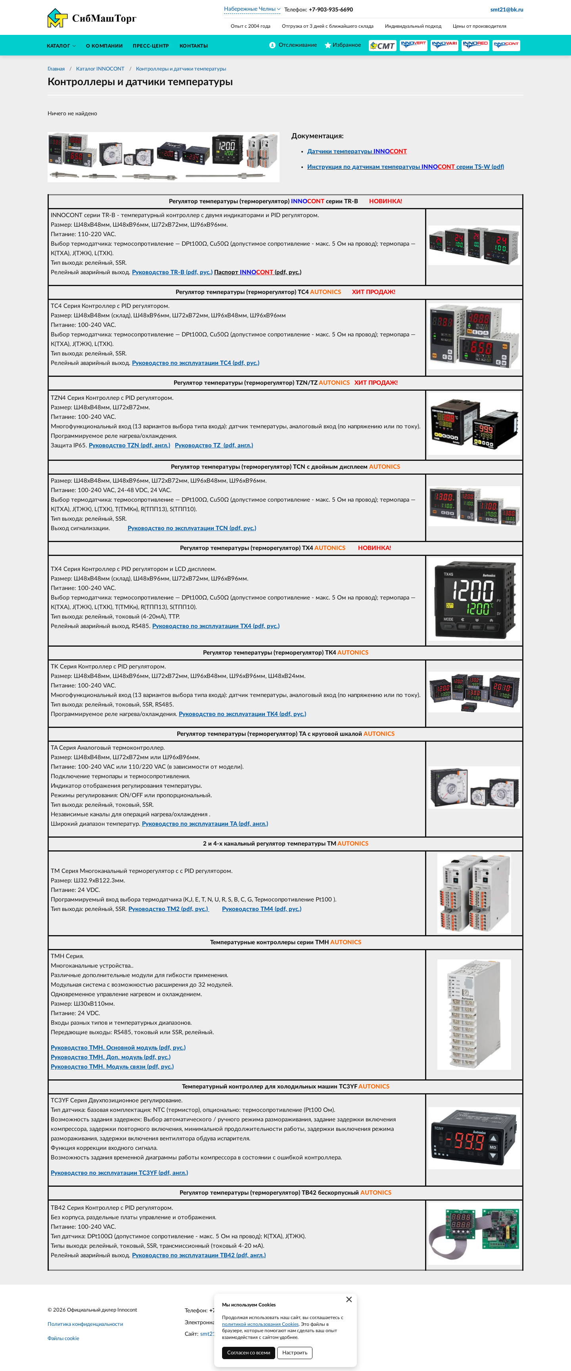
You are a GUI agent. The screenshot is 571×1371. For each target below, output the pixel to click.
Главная (56, 69)
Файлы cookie (63, 1338)
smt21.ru (211, 1334)
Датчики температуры (357, 152)
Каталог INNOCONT (100, 69)
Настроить (294, 1353)
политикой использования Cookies (260, 1324)
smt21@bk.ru (507, 10)
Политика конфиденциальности (85, 1324)
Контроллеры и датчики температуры (181, 69)
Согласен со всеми (248, 1353)
